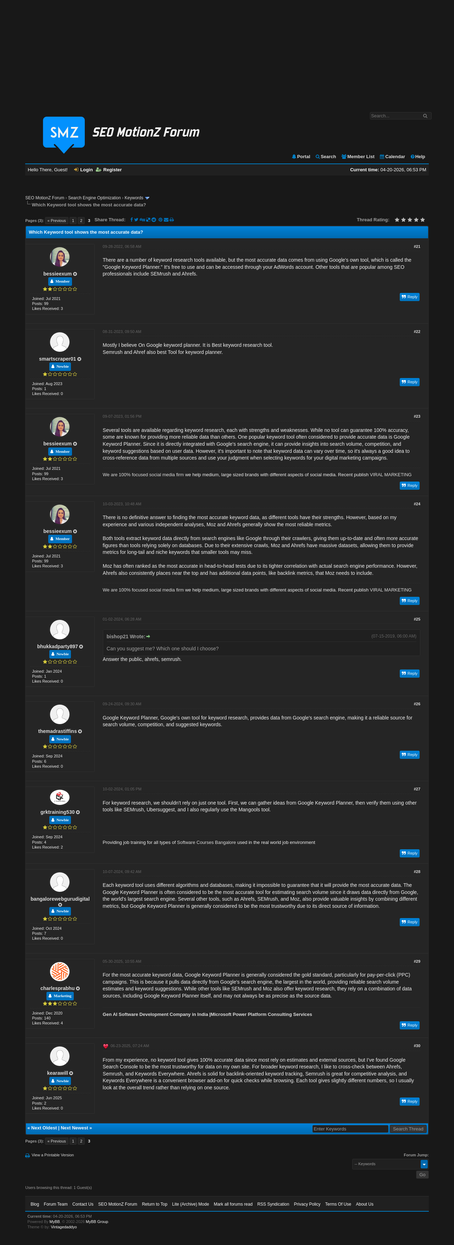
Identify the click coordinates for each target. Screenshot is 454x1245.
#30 (417, 1046)
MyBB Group (97, 1221)
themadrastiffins (57, 731)
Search (325, 156)
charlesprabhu (57, 988)
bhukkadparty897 (57, 646)
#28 (417, 871)
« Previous (57, 220)
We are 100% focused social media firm (143, 474)
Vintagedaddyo (64, 1227)
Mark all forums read (233, 1204)
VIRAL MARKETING (391, 474)
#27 (417, 789)
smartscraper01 (57, 359)
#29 (417, 961)
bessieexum (57, 274)
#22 (417, 331)
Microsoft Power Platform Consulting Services (261, 1014)
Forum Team (56, 1204)
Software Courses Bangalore (206, 842)
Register (109, 169)
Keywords (133, 197)
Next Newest (74, 1127)
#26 (417, 704)
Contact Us (82, 1204)
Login (83, 169)
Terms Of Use (338, 1204)
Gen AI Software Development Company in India (155, 1014)
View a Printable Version (53, 1155)
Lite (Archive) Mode (190, 1204)
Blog (35, 1204)
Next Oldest (44, 1127)
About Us (364, 1204)
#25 (417, 619)
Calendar (392, 156)
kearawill (57, 1073)
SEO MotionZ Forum (44, 197)
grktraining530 (57, 812)
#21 (417, 246)
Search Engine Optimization (94, 197)
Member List (358, 156)
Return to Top (154, 1204)
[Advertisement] (227, 52)
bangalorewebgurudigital (60, 899)
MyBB (55, 1221)
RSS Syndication (273, 1204)
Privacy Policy (307, 1204)
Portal (300, 156)
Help (417, 156)
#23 (417, 416)
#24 (417, 504)
